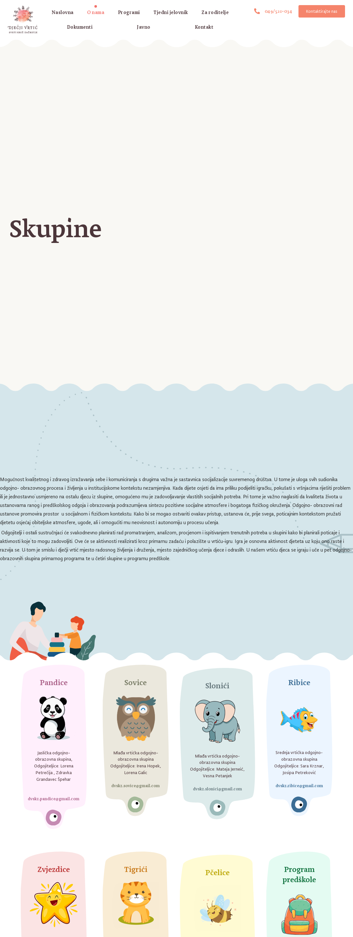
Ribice (299, 682)
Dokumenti (80, 27)
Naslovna (63, 12)
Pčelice (217, 872)
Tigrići (135, 869)
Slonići (217, 686)
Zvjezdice (54, 869)
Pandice (54, 682)
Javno (144, 27)
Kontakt (204, 27)
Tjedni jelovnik (170, 12)
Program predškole (299, 874)
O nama (95, 12)
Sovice (135, 682)
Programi (129, 12)
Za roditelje (215, 12)
